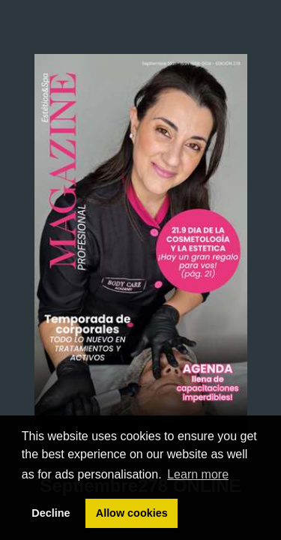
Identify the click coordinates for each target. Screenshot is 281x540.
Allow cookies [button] (132, 513)
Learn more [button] (198, 474)
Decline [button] (50, 513)
